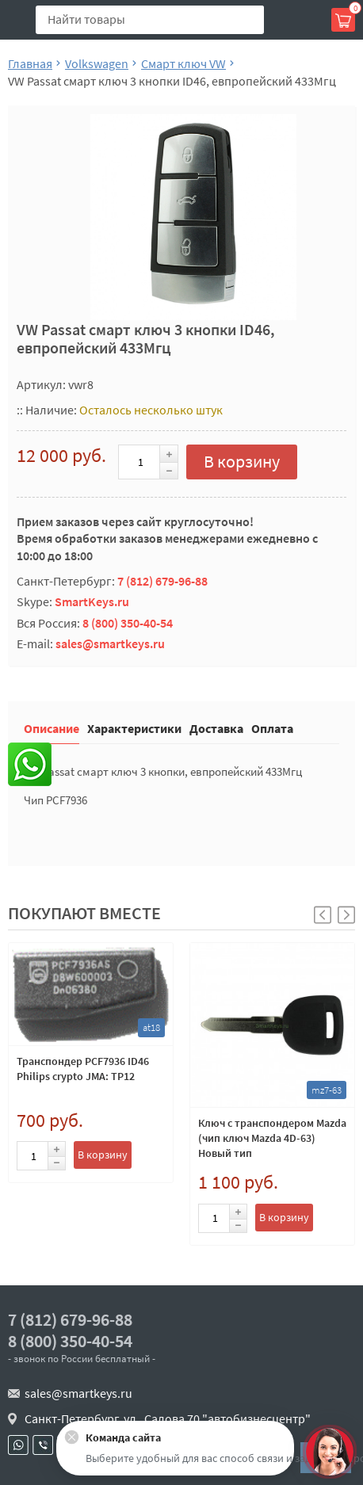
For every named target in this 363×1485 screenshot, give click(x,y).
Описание (51, 727)
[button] (346, 915)
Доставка (216, 727)
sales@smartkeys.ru (110, 643)
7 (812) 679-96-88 (162, 581)
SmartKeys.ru (92, 601)
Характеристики (134, 727)
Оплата (272, 727)
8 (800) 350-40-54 (127, 623)
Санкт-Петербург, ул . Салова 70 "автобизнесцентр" (168, 1418)
